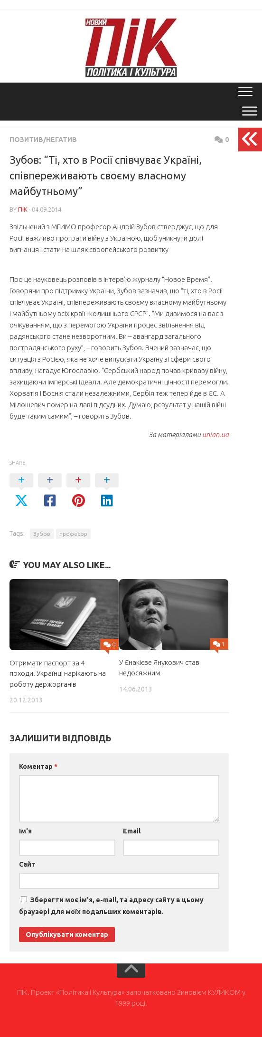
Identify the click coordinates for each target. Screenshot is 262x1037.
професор (73, 534)
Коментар (38, 766)
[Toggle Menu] (249, 110)
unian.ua (215, 434)
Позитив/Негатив (43, 139)
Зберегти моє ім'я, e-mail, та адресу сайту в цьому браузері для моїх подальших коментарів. (111, 906)
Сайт (27, 864)
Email (131, 831)
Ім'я (25, 831)
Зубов (41, 534)
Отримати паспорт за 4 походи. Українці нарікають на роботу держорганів (57, 673)
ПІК (23, 209)
